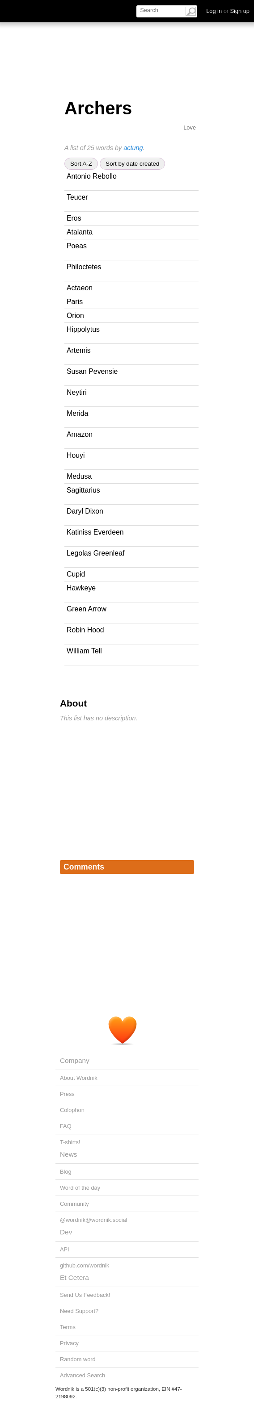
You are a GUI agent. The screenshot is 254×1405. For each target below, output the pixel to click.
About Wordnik (78, 1078)
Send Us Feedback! (85, 1295)
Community (74, 1203)
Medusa (79, 476)
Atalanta (80, 232)
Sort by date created (132, 163)
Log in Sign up (228, 11)
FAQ (66, 1126)
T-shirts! (70, 1142)
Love (189, 127)
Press (67, 1094)
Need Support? (79, 1311)
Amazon (80, 434)
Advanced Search (82, 1375)
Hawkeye (81, 588)
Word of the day (80, 1187)
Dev (66, 1232)
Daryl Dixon (85, 511)
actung (133, 147)
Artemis (79, 350)
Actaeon (80, 288)
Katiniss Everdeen (95, 532)
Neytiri (77, 392)
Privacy (69, 1343)
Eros (74, 218)
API (64, 1249)
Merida (77, 413)
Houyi (76, 455)
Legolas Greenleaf (95, 553)
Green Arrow (86, 609)
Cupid (76, 574)
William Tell (84, 651)
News (68, 1154)
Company (74, 1060)
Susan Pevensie (92, 371)
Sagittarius (83, 490)
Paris (75, 301)
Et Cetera (74, 1277)
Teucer (77, 197)
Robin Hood (85, 630)
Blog (66, 1171)
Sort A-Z (81, 163)
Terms (68, 1327)
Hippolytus (83, 329)
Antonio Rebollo (92, 176)
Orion (75, 315)
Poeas (77, 246)
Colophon (72, 1110)
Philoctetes (84, 267)
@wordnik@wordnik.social (93, 1220)
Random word (78, 1359)
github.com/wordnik (84, 1265)
